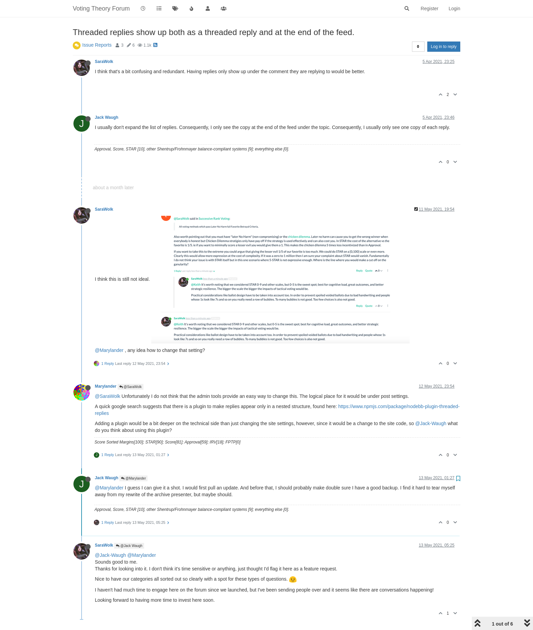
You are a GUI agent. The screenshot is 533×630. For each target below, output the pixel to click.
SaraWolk (104, 61)
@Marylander (109, 350)
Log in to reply (444, 46)
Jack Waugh (106, 117)
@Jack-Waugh (431, 423)
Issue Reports (96, 45)
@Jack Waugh (129, 546)
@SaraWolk (130, 387)
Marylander (105, 386)
